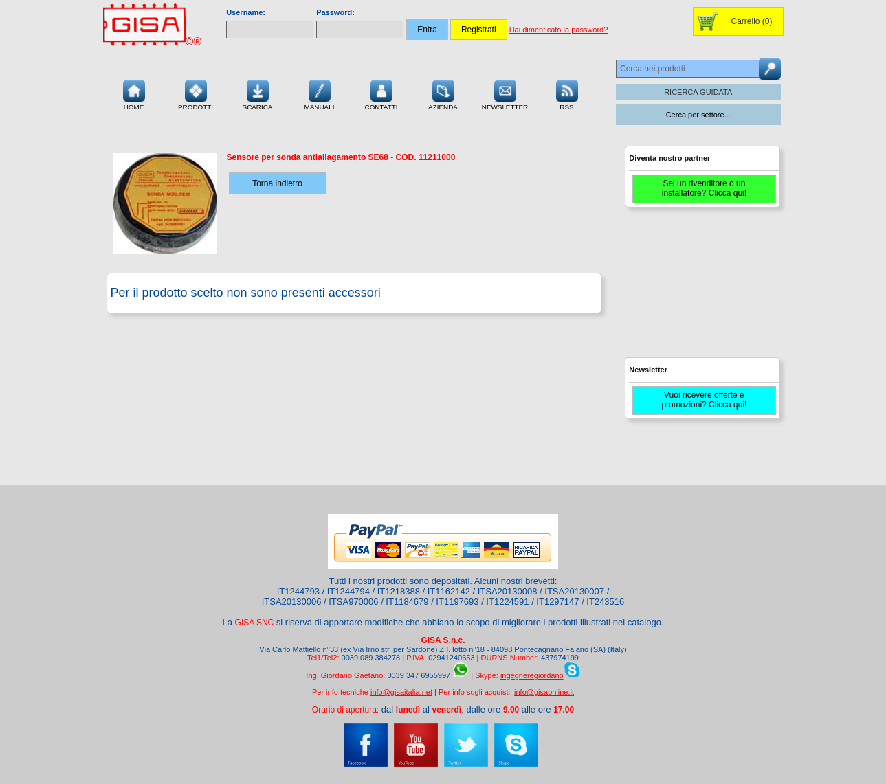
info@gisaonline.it (544, 692)
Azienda (443, 93)
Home (134, 93)
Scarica (258, 93)
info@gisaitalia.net (401, 692)
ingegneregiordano (532, 675)
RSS (567, 93)
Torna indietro (277, 183)
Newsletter (505, 93)
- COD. (341, 157)
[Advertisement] (700, 288)
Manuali (319, 93)
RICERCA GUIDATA (698, 92)
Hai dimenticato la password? (558, 29)
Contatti (381, 93)
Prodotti (195, 93)
